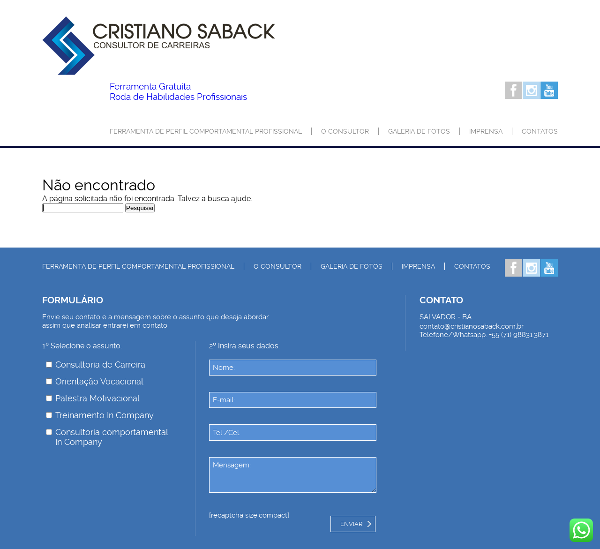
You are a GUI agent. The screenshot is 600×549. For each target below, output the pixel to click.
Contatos (540, 131)
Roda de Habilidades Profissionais (178, 92)
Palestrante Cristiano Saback (158, 45)
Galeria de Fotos (419, 131)
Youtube (549, 90)
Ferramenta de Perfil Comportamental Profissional (206, 131)
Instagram (531, 90)
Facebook (513, 90)
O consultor (345, 131)
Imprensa (485, 131)
